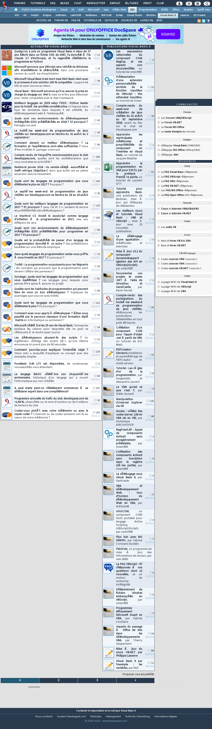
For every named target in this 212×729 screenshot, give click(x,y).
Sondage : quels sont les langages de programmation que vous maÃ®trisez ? (51, 280)
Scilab (119, 15)
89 (151, 651)
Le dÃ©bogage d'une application (129, 241)
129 (96, 352)
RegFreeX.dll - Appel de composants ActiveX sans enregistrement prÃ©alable (129, 438)
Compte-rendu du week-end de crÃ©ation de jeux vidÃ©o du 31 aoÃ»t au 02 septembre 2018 (129, 118)
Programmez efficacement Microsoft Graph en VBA (129, 615)
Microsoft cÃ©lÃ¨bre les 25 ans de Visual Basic (51, 329)
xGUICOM (129, 522)
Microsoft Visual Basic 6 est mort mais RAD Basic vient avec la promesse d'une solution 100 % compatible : (51, 83)
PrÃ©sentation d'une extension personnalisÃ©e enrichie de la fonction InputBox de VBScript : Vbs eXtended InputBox (129, 89)
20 (97, 266)
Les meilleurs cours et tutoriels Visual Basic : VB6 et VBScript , (129, 221)
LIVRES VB (146, 20)
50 (151, 307)
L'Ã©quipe (169, 154)
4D (25, 15)
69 (97, 291)
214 (96, 303)
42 (97, 120)
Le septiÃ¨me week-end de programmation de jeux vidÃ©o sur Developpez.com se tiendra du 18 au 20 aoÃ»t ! (51, 195)
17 (97, 93)
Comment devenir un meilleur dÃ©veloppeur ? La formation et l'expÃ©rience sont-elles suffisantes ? (51, 146)
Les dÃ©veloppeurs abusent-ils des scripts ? (51, 341)
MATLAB (106, 15)
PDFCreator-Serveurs (129, 356)
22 (151, 87)
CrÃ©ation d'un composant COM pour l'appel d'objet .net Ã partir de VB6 (129, 336)
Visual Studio (134, 15)
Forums (19, 3)
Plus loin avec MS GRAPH (129, 540)
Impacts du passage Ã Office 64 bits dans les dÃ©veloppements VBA (129, 635)
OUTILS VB (111, 20)
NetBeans (91, 15)
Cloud (63, 9)
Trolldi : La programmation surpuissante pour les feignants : (51, 268)
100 (96, 218)
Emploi (114, 3)
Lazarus (184, 15)
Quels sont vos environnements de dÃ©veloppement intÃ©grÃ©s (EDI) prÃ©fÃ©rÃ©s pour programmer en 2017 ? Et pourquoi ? (51, 232)
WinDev (151, 15)
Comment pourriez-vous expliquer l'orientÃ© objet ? (51, 353)
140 (96, 181)
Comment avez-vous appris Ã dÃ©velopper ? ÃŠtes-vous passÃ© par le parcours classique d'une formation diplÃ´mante (51, 317)
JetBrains (60, 15)
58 (97, 230)
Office (175, 9)
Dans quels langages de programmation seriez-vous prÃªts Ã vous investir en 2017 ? (51, 256)
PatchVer (134, 554)
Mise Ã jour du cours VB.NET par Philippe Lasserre (129, 652)
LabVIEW (76, 15)
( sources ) (183, 259)
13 (97, 55)
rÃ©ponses (180, 172)
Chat (78, 3)
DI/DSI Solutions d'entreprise (39, 9)
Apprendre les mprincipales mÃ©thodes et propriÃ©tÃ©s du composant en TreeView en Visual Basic (129, 146)
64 (97, 376)
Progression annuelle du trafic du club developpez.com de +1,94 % (51, 402)
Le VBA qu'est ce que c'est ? (129, 391)
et (180, 208)
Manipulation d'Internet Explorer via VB (129, 403)
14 (151, 633)
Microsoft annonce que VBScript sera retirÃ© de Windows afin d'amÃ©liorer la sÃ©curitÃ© (51, 70)
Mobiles (188, 9)
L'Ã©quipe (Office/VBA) (180, 150)
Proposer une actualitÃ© (138, 674)
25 (97, 107)
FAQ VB (75, 20)
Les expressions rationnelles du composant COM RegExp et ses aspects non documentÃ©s (129, 62)
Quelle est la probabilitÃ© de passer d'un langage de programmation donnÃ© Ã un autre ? (51, 244)
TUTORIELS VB (92, 20)
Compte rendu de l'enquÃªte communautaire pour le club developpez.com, (51, 159)
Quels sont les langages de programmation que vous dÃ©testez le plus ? (51, 304)
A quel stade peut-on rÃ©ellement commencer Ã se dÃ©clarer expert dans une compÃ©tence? (51, 390)
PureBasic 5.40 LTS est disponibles (51, 365)
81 (97, 278)
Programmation (148, 9)
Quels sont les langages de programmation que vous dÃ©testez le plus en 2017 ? (51, 183)
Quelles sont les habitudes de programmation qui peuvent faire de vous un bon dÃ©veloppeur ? (51, 292)
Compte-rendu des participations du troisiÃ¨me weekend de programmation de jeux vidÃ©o (129, 309)
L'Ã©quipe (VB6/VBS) (180, 145)
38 (97, 81)
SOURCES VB (129, 20)
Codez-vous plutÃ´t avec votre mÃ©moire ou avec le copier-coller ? (51, 414)
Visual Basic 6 (168, 15)
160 (96, 157)
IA (72, 9)
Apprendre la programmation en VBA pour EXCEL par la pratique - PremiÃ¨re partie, (129, 174)
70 (97, 254)
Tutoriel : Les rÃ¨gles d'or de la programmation (129, 375)
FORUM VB (61, 20)
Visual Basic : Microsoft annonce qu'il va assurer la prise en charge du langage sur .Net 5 (51, 95)
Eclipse (47, 15)
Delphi (35, 15)
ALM (81, 9)
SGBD (164, 9)
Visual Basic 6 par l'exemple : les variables (129, 665)
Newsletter (95, 3)
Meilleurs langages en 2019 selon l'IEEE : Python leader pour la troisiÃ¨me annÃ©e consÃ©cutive (51, 108)
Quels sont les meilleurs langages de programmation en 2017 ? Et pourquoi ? (51, 207)
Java (105, 9)
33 (151, 355)
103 (96, 412)
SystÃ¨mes (203, 9)
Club (160, 3)
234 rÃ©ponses (183, 195)
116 (150, 401)
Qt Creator (199, 15)
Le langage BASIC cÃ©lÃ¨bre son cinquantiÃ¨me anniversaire (51, 378)
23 (97, 339)
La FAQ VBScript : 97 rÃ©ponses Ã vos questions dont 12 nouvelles (129, 575)
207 (96, 388)
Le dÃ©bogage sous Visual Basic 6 (129, 477)
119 (96, 205)
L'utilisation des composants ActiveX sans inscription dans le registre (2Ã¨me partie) (129, 460)
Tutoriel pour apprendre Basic (129, 197)
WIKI (159, 20)
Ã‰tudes (132, 3)
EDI (132, 9)
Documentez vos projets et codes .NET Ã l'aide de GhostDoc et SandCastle (129, 282)
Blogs (64, 3)
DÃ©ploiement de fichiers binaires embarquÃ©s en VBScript (129, 596)
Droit (147, 3)
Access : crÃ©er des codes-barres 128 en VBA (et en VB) (129, 418)
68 (151, 416)
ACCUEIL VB (43, 20)
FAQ (53, 3)
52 (151, 172)
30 (97, 193)
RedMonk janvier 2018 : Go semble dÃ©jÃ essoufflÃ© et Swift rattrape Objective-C (51, 171)
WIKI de (184, 282)
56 (97, 145)
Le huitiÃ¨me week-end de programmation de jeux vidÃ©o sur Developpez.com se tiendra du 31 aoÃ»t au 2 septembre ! (51, 134)
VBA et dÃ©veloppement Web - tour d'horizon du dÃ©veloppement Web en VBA (129, 496)
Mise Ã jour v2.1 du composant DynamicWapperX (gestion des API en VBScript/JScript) (129, 260)
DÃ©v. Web (119, 9)
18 (97, 132)
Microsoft (93, 9)
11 (97, 242)
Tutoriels (37, 3)
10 (97, 400)
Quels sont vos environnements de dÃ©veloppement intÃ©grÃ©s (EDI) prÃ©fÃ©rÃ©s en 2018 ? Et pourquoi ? (51, 122)
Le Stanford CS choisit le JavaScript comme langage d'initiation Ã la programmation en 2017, (51, 219)
